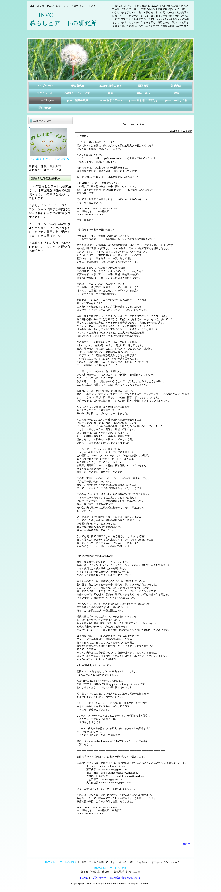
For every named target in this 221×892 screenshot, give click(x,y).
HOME (84, 877)
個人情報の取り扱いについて (125, 877)
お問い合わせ (98, 877)
